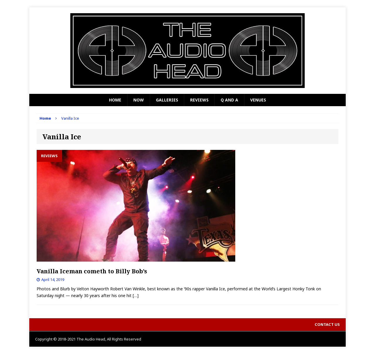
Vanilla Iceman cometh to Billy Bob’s (92, 271)
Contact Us (327, 324)
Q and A (229, 100)
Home (115, 100)
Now (138, 100)
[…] (136, 295)
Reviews (199, 100)
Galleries (167, 100)
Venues (258, 100)
